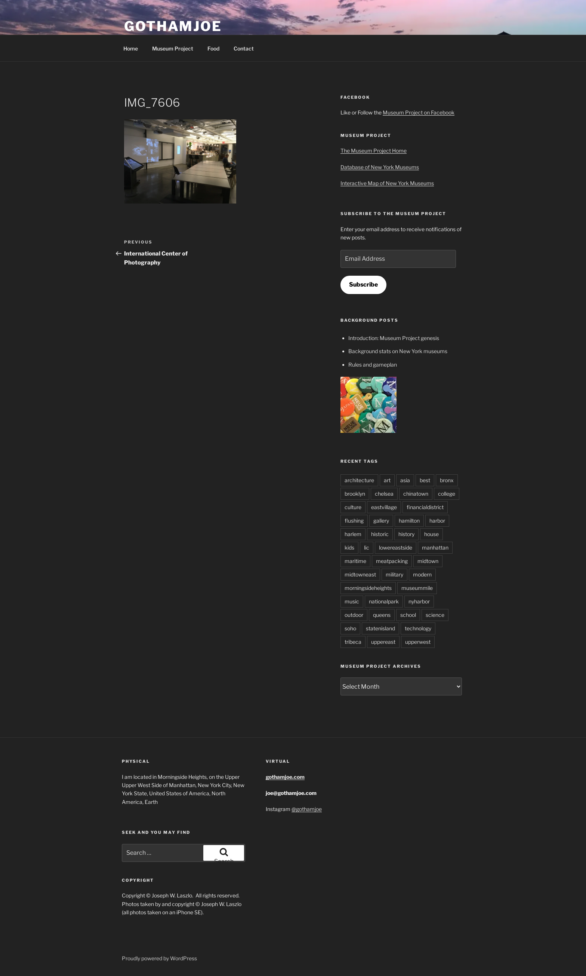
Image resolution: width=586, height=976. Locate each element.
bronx (447, 480)
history (406, 534)
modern (422, 574)
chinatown (415, 493)
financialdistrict (425, 507)
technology (418, 628)
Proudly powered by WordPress (159, 958)
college (446, 493)
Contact (244, 48)
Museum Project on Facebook (418, 112)
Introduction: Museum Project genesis (393, 338)
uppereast (383, 642)
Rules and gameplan (372, 364)
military (394, 574)
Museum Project (172, 48)
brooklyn (355, 493)
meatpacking (392, 561)
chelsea (384, 493)
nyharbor (419, 601)
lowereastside (395, 547)
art (387, 480)
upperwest (418, 642)
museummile (417, 588)
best (425, 480)
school (408, 615)
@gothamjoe (307, 809)
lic (366, 547)
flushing (354, 520)
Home (130, 48)
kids (349, 547)
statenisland (380, 628)
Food (213, 48)
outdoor (354, 615)
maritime (355, 561)
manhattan (435, 547)
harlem (353, 534)
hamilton (409, 520)
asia (405, 480)
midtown (427, 561)
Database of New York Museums (379, 167)
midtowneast (360, 574)
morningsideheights (368, 588)
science (435, 615)
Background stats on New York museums (397, 351)
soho (350, 628)
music (352, 601)
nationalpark (384, 601)
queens (382, 615)
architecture (359, 480)
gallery (381, 520)
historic (380, 534)
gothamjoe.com (285, 777)
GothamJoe (173, 26)
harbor (437, 520)
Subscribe (363, 284)
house (431, 534)
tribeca (353, 642)
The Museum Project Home (373, 150)
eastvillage (384, 507)
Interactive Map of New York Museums (387, 183)
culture (353, 507)
